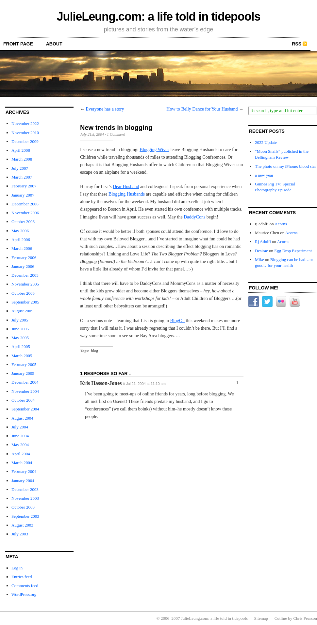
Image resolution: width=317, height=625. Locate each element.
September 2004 (25, 409)
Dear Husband (126, 186)
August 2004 (22, 418)
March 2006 (21, 248)
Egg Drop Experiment (293, 250)
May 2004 (20, 444)
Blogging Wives (154, 149)
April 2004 (20, 453)
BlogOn (177, 320)
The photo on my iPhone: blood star (285, 166)
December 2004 (25, 382)
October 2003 (23, 507)
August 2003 (22, 525)
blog (94, 351)
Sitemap (261, 618)
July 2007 (19, 168)
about (54, 43)
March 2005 (21, 355)
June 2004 (20, 435)
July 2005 (19, 320)
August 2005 (22, 310)
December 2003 (25, 489)
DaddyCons (194, 217)
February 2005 (23, 364)
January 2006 (22, 266)
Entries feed (21, 576)
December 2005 (25, 275)
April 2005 (20, 346)
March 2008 (21, 159)
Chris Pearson (305, 618)
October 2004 (23, 400)
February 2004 (23, 471)
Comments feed (24, 585)
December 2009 (25, 141)
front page (18, 43)
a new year (264, 175)
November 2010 (25, 132)
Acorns (281, 223)
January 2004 (22, 480)
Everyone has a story (105, 109)
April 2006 (20, 239)
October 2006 (23, 221)
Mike (259, 259)
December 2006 (25, 203)
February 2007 (23, 185)
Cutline (281, 618)
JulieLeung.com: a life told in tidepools (158, 16)
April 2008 (20, 150)
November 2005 (25, 284)
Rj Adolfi (263, 241)
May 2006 (20, 230)
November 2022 (25, 123)
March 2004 (21, 462)
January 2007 (22, 195)
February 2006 (23, 257)
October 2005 (23, 293)
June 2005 (20, 328)
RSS (296, 43)
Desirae (261, 250)
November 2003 (25, 498)
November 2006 (25, 212)
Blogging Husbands (126, 194)
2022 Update (266, 142)
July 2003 (19, 533)
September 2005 (25, 302)
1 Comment (116, 134)
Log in (17, 567)
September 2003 (25, 516)
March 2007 (21, 177)
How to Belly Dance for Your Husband (202, 109)
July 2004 (19, 427)
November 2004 (25, 391)
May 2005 (20, 337)
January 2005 (22, 373)
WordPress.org (23, 594)
